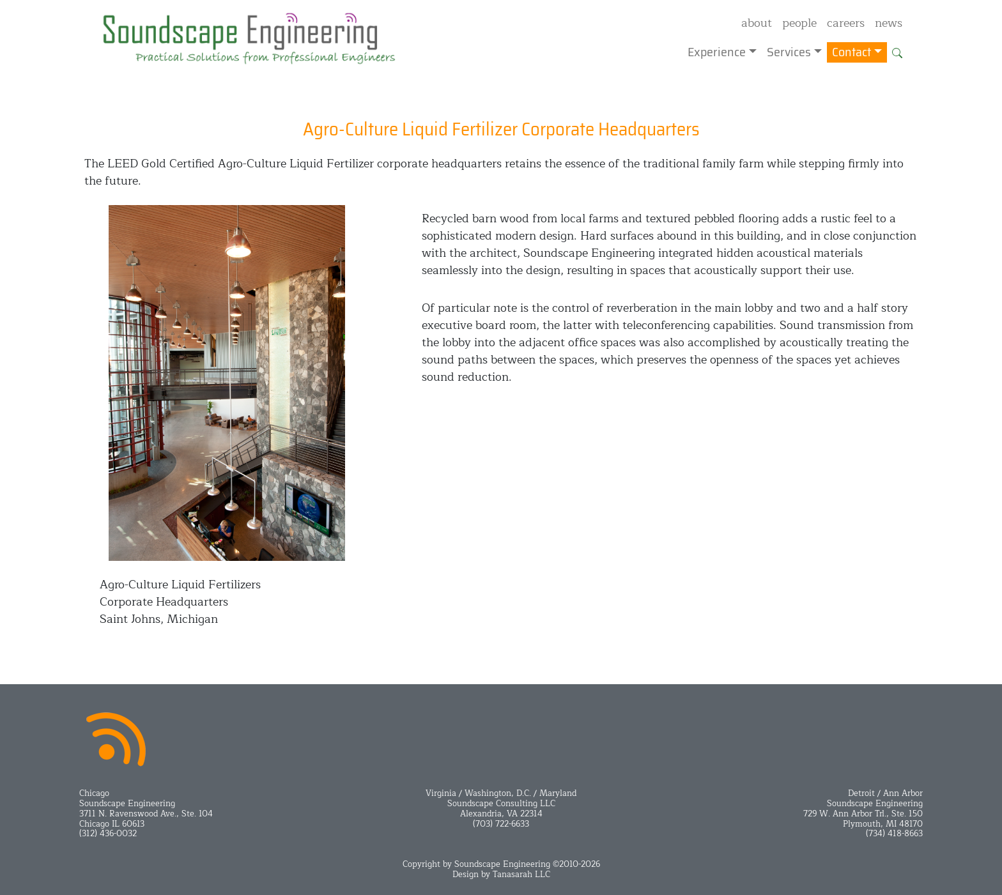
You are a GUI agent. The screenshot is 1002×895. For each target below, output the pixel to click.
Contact (851, 52)
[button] (897, 52)
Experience (717, 52)
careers (846, 23)
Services (789, 52)
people (799, 23)
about (756, 23)
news (888, 23)
